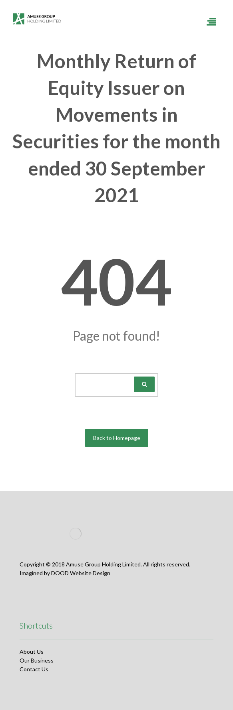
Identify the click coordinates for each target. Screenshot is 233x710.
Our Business (37, 660)
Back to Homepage (116, 437)
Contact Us (34, 669)
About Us (32, 651)
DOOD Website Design (80, 573)
